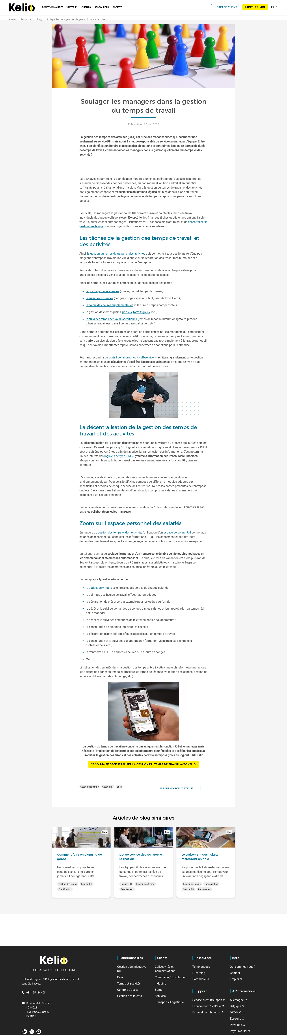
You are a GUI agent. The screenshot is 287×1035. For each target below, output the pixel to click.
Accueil (12, 19)
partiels (127, 312)
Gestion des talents (129, 996)
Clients (86, 7)
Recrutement (127, 890)
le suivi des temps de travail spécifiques (111, 319)
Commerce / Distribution (171, 977)
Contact (235, 973)
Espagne (235, 1019)
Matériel (72, 7)
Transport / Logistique (169, 1002)
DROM (234, 1012)
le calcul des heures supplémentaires (109, 305)
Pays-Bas (236, 1025)
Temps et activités (129, 983)
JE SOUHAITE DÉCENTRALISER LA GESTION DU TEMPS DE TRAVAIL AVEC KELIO (143, 764)
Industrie (160, 983)
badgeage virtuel (99, 588)
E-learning (198, 973)
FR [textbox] (272, 7)
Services (160, 996)
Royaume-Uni (238, 1031)
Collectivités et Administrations (165, 969)
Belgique (235, 1006)
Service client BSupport (207, 1000)
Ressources (101, 7)
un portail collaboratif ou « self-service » (130, 357)
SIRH (119, 787)
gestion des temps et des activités (119, 532)
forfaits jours (141, 312)
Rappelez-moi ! (255, 7)
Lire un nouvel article (176, 789)
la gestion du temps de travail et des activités (116, 253)
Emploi (234, 979)
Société (117, 7)
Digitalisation (211, 884)
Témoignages (201, 967)
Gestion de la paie (192, 884)
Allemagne (237, 1000)
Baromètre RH (201, 979)
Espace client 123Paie (206, 1006)
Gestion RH (107, 787)
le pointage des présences (102, 291)
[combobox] (274, 7)
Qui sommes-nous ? (243, 967)
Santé (158, 990)
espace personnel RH (177, 532)
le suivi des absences (99, 298)
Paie (120, 977)
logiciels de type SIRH (118, 456)
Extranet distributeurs (206, 1012)
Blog (39, 19)
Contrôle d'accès (127, 990)
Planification (65, 890)
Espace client (227, 7)
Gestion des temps (89, 787)
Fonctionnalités (52, 7)
